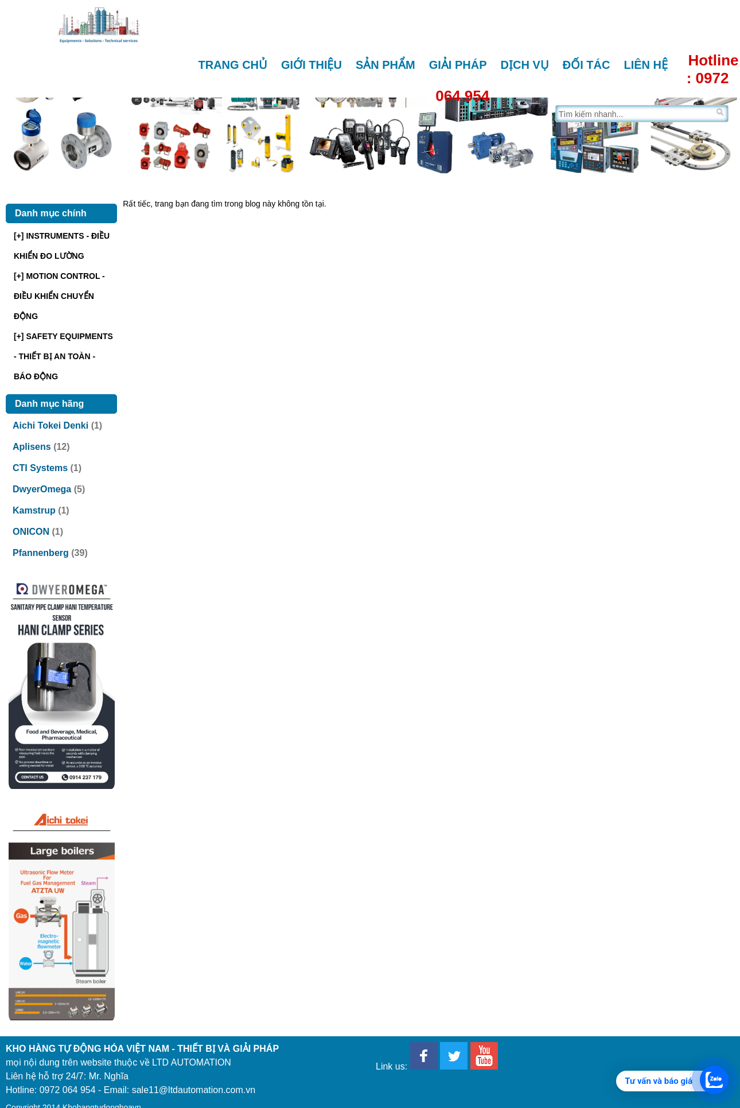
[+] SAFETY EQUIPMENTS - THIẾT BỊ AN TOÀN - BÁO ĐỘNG (63, 356)
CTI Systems (40, 468)
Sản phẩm (385, 65)
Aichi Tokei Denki (50, 425)
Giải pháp (458, 65)
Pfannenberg (41, 553)
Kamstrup (34, 510)
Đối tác (586, 65)
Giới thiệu (311, 65)
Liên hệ (646, 65)
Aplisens (32, 447)
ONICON (31, 531)
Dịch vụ (525, 65)
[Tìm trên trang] (635, 114)
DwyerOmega (42, 489)
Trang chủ (233, 65)
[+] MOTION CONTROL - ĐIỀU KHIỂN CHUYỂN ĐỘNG (59, 296)
